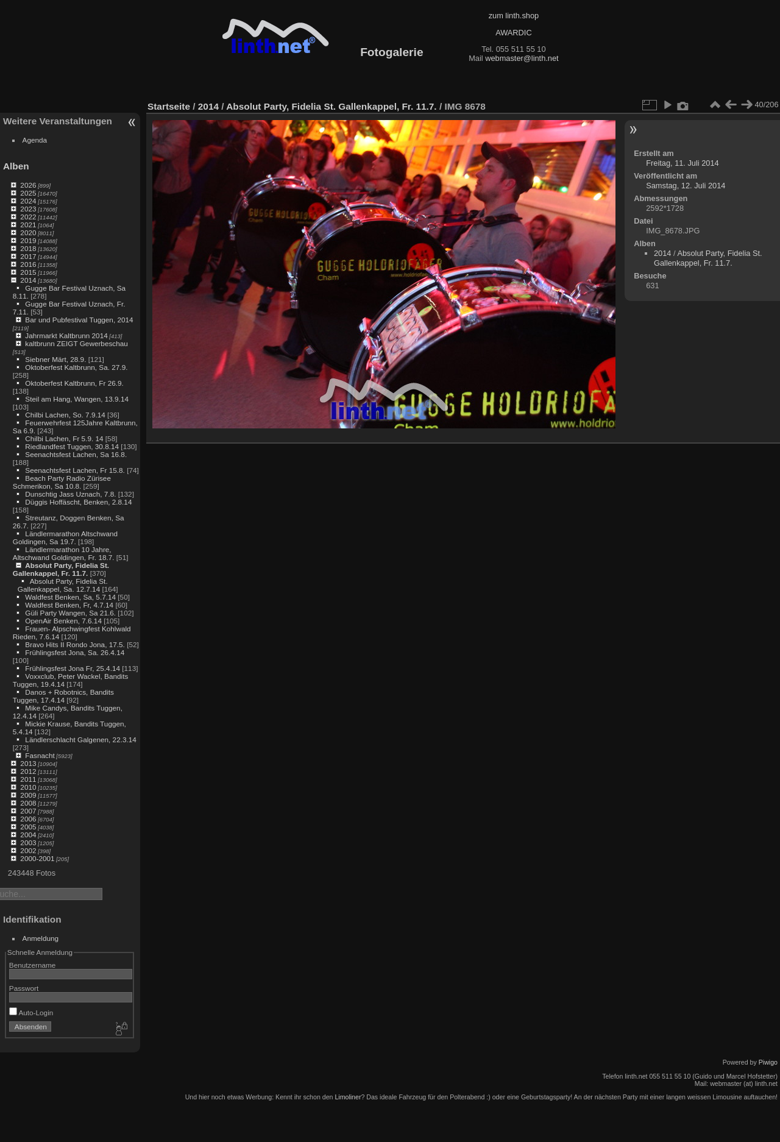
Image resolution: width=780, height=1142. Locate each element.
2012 (28, 771)
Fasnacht (39, 755)
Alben (16, 166)
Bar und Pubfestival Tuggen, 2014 (79, 320)
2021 (28, 225)
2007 (28, 811)
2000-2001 (37, 858)
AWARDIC (513, 32)
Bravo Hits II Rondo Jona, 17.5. (75, 644)
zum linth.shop (514, 15)
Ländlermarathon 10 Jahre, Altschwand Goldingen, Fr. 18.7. (64, 553)
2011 (28, 779)
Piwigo (768, 1062)
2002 (28, 850)
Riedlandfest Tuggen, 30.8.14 (72, 446)
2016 (28, 264)
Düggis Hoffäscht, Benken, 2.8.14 (78, 502)
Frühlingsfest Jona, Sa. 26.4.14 (74, 652)
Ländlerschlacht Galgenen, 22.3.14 (80, 739)
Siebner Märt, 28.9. (55, 359)
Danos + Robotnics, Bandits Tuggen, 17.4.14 (63, 696)
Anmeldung (41, 938)
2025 (28, 193)
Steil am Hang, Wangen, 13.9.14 (77, 399)
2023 (28, 209)
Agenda (35, 140)
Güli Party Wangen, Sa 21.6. (70, 613)
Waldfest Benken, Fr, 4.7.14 (69, 605)
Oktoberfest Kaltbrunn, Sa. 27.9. (76, 367)
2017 (28, 256)
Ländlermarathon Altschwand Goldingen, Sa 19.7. (65, 537)
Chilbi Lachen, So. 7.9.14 (65, 415)
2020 (28, 232)
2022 (28, 217)
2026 (28, 185)
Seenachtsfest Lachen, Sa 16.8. (76, 454)
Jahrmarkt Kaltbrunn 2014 (66, 335)
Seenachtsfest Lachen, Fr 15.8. (75, 470)
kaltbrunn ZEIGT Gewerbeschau (76, 343)
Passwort (23, 988)
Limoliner (348, 1097)
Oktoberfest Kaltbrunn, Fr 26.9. (74, 383)
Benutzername (32, 965)
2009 (28, 795)
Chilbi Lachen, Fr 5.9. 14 (64, 438)
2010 (28, 787)
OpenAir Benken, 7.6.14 (63, 621)
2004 (28, 835)
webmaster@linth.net (521, 58)
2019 (28, 240)
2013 (28, 763)
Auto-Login (31, 1012)
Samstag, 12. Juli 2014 (685, 185)
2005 (28, 827)
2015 (28, 272)
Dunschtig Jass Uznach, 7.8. (70, 494)
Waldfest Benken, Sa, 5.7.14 (70, 597)
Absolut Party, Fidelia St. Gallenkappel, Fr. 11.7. (61, 569)
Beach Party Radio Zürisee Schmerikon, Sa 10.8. (62, 482)
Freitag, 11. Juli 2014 (682, 163)
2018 (28, 248)
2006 (28, 819)
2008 (28, 803)
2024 (28, 201)
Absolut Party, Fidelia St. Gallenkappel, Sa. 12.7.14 (63, 585)
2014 (28, 280)
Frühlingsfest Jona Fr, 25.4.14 (72, 668)
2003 (28, 842)
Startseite (168, 106)
